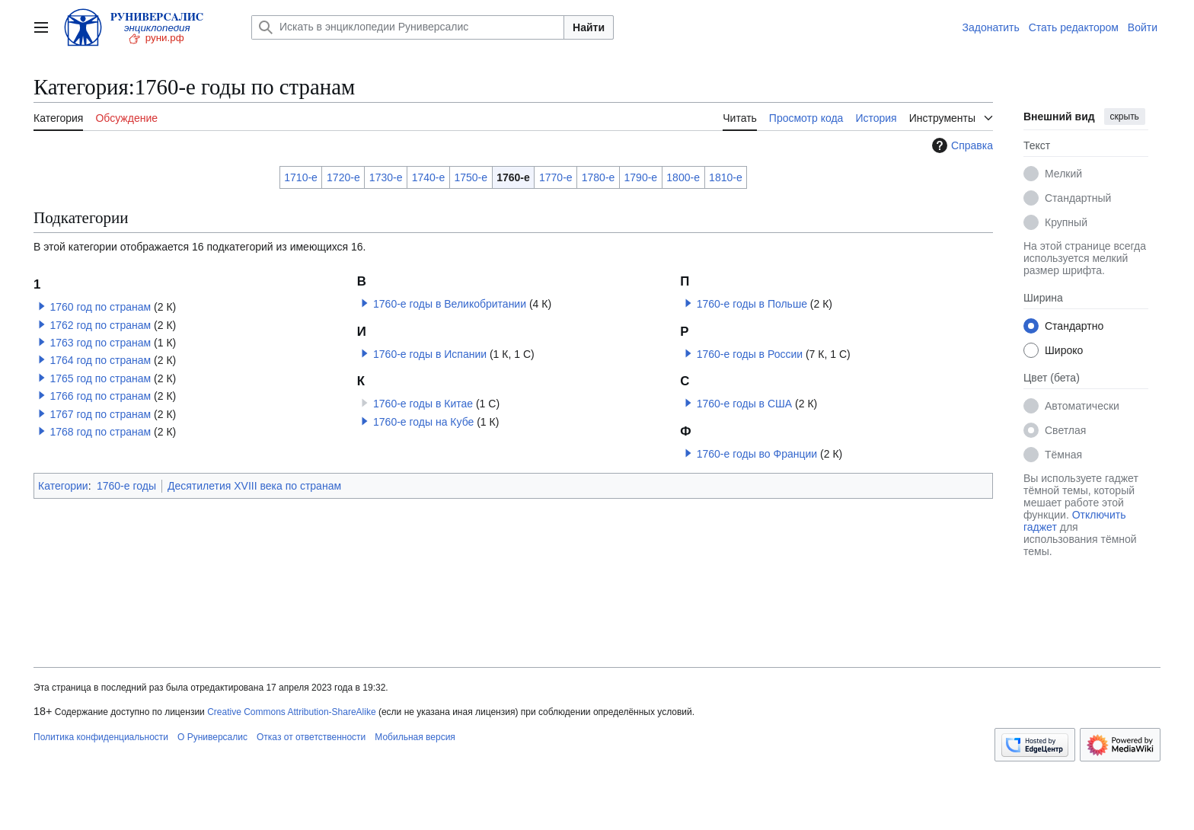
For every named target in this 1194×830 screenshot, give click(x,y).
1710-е (301, 177)
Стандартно (1074, 326)
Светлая (1065, 430)
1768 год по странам (100, 432)
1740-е (428, 177)
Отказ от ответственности (311, 737)
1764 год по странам (100, 360)
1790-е (641, 177)
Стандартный (1078, 198)
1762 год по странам (100, 325)
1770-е (556, 177)
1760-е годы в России (750, 354)
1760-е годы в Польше (752, 304)
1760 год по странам (100, 307)
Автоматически (1082, 406)
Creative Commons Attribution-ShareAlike (291, 712)
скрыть (1124, 116)
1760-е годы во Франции (757, 454)
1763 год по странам (100, 343)
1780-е (598, 177)
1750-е (470, 177)
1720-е (343, 177)
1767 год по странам (100, 414)
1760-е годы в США (745, 403)
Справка (960, 145)
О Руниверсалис (212, 737)
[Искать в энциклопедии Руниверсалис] (407, 27)
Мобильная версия (415, 737)
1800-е (683, 177)
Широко (1064, 350)
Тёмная (1063, 455)
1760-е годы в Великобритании (449, 304)
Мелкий (1063, 174)
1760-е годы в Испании (430, 354)
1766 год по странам (100, 396)
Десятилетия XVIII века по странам (254, 486)
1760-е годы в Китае (423, 403)
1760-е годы (126, 486)
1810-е (725, 177)
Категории (63, 486)
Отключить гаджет (1074, 521)
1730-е (386, 177)
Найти (589, 27)
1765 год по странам (100, 378)
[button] (42, 306)
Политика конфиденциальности (101, 737)
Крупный (1066, 222)
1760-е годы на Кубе (423, 422)
